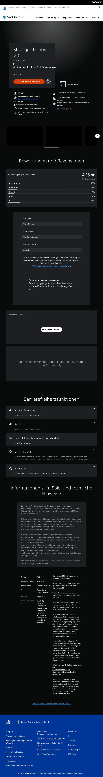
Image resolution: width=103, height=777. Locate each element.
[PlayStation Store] (14, 14)
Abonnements (82, 15)
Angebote (67, 15)
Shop (56, 7)
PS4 (23, 7)
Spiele (10, 7)
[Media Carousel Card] (25, 133)
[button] (28, 96)
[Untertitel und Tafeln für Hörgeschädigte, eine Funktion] (51, 437)
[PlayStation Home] (4, 7)
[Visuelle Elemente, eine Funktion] (51, 409)
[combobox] (51, 221)
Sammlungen (53, 15)
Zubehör (40, 7)
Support (64, 7)
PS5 (17, 7)
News (49, 7)
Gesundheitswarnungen (61, 667)
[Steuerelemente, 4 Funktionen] (51, 453)
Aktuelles (38, 15)
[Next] (97, 133)
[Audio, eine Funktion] (51, 423)
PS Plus (31, 7)
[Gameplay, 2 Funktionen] (51, 467)
